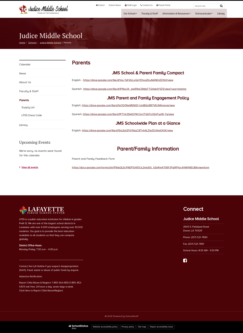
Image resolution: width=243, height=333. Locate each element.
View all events (29, 167)
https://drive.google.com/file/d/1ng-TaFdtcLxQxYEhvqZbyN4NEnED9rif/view (129, 80)
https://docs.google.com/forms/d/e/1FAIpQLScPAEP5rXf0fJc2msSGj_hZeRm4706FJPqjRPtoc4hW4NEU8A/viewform (142, 167)
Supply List (28, 107)
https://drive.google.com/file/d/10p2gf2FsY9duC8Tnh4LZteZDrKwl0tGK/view (128, 130)
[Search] (221, 6)
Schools (32, 42)
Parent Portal (164, 5)
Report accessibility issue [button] (161, 327)
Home (22, 42)
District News (117, 5)
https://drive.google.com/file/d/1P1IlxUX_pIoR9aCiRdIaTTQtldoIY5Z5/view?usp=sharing (135, 89)
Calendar (25, 64)
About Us (25, 82)
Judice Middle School (50, 42)
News (22, 73)
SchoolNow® (132, 316)
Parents (24, 100)
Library (23, 125)
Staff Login (133, 5)
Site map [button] (142, 327)
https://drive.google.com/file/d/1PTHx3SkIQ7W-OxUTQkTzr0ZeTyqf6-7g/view (129, 114)
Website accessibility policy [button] (105, 327)
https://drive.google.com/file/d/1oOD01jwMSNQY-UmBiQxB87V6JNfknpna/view (129, 105)
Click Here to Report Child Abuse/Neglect (41, 290)
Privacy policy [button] (128, 327)
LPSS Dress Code (36, 116)
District (104, 5)
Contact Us (148, 5)
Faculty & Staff (28, 91)
